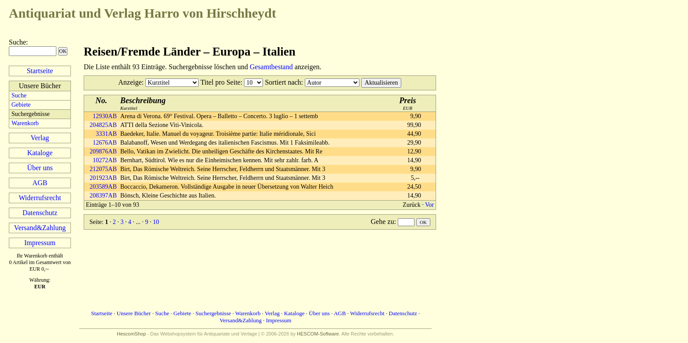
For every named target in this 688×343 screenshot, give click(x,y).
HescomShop (131, 333)
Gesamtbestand (271, 67)
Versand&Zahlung (40, 227)
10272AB (105, 160)
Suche (17, 42)
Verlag (40, 138)
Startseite (40, 71)
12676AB (105, 142)
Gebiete (21, 104)
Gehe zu (382, 221)
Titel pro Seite (220, 82)
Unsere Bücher (134, 313)
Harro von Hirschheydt (142, 13)
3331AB (106, 133)
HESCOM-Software (318, 333)
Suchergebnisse (213, 313)
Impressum (39, 242)
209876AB (103, 151)
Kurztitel (143, 103)
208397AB (103, 195)
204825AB (103, 125)
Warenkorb (25, 123)
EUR (407, 103)
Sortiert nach (283, 82)
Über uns (39, 168)
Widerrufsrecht (39, 197)
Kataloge (40, 153)
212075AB (103, 169)
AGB (40, 182)
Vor (429, 204)
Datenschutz (39, 212)
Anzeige (130, 82)
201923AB (103, 178)
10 (156, 222)
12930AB (105, 116)
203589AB (103, 186)
